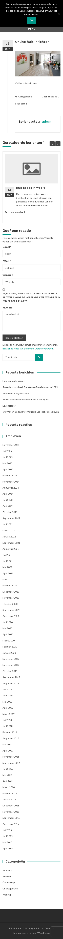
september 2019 (11, 677)
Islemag (17, 932)
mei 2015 (7, 842)
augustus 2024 (11, 487)
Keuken (7, 876)
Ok (31, 20)
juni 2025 (8, 457)
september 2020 (11, 610)
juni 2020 (8, 622)
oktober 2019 (10, 671)
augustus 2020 (11, 616)
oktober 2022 (10, 512)
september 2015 (11, 817)
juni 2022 (8, 524)
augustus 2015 (11, 824)
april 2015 (8, 848)
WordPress (43, 932)
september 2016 (11, 762)
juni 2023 (8, 499)
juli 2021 (7, 554)
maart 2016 (9, 787)
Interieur (7, 870)
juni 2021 (8, 561)
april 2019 (8, 707)
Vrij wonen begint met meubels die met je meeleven (31, 411)
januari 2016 (9, 799)
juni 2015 (8, 836)
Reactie (7, 307)
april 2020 (8, 634)
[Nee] (58, 13)
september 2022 (11, 518)
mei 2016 (7, 775)
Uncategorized (17, 212)
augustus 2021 (11, 548)
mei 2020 (7, 628)
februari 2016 (10, 793)
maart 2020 (9, 640)
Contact (49, 928)
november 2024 (11, 481)
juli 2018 (7, 720)
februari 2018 (10, 732)
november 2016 (11, 756)
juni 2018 (8, 726)
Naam (7, 247)
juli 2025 (7, 451)
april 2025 (8, 469)
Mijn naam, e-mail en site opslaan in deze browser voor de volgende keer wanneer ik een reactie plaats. (31, 297)
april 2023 (8, 506)
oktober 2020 (10, 603)
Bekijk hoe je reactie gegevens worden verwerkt (28, 348)
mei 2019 (7, 701)
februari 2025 (10, 475)
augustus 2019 (11, 683)
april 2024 (8, 493)
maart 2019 (9, 714)
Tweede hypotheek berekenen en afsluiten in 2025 (30, 387)
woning (7, 894)
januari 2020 (9, 652)
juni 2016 (8, 768)
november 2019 (11, 664)
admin (23, 103)
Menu (31, 28)
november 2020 (11, 597)
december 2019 (11, 658)
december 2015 (11, 805)
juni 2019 (8, 695)
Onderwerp (9, 882)
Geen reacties (49, 96)
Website (8, 275)
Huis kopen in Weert (30, 187)
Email (7, 261)
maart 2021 (9, 579)
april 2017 (8, 750)
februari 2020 (10, 646)
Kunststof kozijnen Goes (16, 393)
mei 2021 (7, 567)
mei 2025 (7, 463)
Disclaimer (15, 928)
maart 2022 (9, 530)
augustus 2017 (11, 738)
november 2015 (11, 811)
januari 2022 (9, 536)
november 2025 (11, 444)
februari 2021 (10, 585)
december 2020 (11, 591)
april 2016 (8, 781)
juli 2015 (7, 830)
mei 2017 (7, 744)
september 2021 (11, 542)
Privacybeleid (32, 928)
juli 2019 (7, 689)
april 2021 (8, 573)
